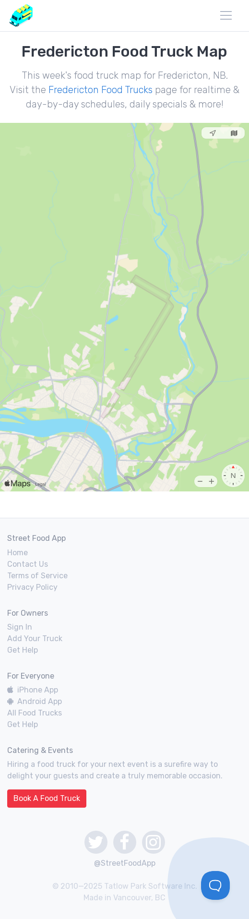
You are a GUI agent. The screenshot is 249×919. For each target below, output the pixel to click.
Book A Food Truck (46, 798)
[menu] (226, 15)
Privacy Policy (32, 587)
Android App (34, 701)
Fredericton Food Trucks (100, 89)
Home (17, 552)
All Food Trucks (34, 712)
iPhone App (32, 689)
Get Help (22, 650)
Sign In (19, 627)
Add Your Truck (34, 638)
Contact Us (27, 564)
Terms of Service (37, 575)
